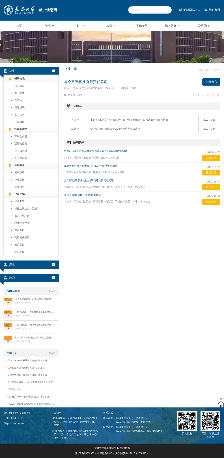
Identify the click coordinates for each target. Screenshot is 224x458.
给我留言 (211, 81)
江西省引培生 (13, 389)
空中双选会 (20, 150)
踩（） (216, 95)
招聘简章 (19, 85)
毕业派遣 (19, 201)
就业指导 (19, 187)
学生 (49, 25)
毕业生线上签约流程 (25, 208)
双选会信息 (20, 143)
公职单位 (19, 122)
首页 (19, 25)
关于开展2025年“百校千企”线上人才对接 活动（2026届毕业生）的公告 (31, 396)
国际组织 (19, 107)
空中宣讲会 (20, 158)
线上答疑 (172, 25)
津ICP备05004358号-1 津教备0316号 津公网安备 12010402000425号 (112, 453)
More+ (52, 291)
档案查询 (19, 230)
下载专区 (142, 25)
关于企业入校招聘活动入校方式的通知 (25, 367)
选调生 (18, 100)
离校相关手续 (22, 237)
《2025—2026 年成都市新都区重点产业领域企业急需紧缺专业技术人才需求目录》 (31, 403)
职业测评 (19, 179)
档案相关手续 (22, 223)
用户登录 (214, 9)
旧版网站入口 (192, 9)
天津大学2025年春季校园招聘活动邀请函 (26, 375)
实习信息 (19, 114)
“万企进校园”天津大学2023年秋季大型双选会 (115, 128)
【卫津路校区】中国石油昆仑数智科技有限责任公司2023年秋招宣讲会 (129, 119)
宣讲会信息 (20, 136)
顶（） (201, 95)
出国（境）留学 (23, 215)
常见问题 (19, 252)
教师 (111, 25)
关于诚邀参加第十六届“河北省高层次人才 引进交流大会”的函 (31, 382)
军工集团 (19, 93)
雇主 (80, 25)
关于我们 (203, 25)
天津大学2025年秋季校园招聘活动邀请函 (26, 360)
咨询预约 (19, 172)
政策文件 (19, 244)
